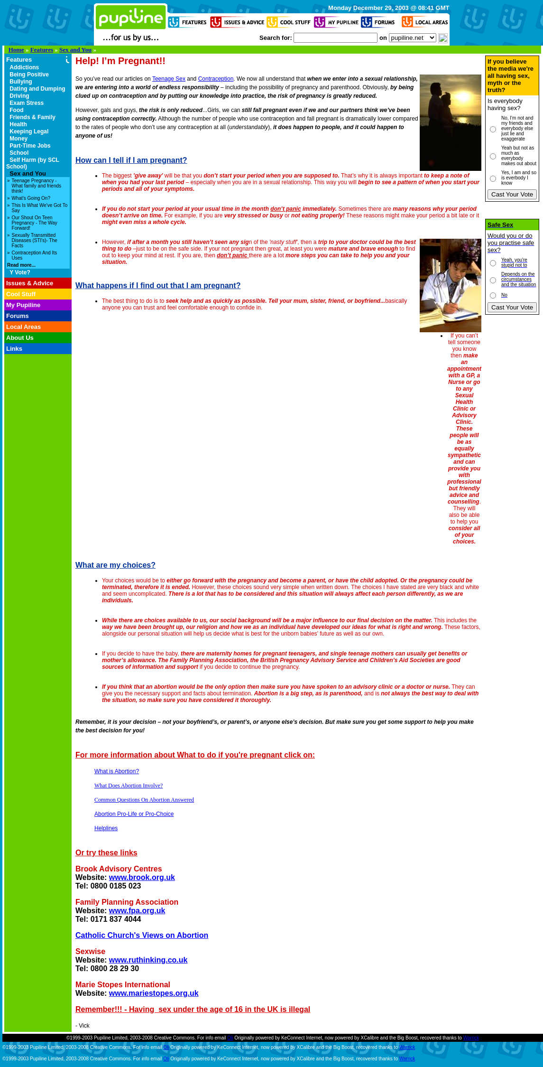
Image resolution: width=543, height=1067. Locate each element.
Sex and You (75, 49)
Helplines (106, 828)
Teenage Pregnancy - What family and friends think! (37, 186)
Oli (230, 1037)
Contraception (216, 78)
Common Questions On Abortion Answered (144, 799)
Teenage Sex (168, 78)
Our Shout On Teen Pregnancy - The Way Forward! (34, 223)
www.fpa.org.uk (137, 911)
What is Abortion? (116, 771)
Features (41, 49)
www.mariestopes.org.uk (154, 993)
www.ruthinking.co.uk (148, 960)
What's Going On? (31, 198)
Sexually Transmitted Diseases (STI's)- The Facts (34, 240)
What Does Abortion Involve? (128, 785)
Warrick (471, 1037)
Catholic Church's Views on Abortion (141, 935)
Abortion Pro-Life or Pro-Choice (134, 814)
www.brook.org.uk (142, 877)
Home (16, 49)
